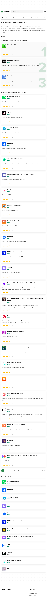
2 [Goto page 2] (6, 470)
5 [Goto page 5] (18, 470)
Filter (3, 36)
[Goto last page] (43, 470)
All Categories (9, 17)
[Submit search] (12, 11)
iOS (2, 17)
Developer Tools (30, 17)
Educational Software (39, 17)
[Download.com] (5, 11)
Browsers (15, 17)
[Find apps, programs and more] (27, 11)
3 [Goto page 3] (10, 470)
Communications (21, 17)
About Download (33, 593)
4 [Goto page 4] (14, 470)
